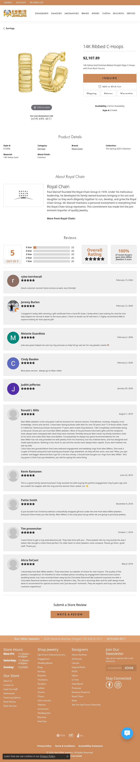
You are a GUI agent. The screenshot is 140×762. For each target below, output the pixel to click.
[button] (7, 2)
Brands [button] (85, 13)
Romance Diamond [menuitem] (81, 692)
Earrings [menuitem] (41, 671)
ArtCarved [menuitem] (76, 658)
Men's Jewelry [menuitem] (44, 700)
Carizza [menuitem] (75, 662)
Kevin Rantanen (31, 471)
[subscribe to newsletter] (129, 668)
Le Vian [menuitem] (75, 679)
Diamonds (56, 13)
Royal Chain (77, 148)
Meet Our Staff (10, 689)
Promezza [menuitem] (76, 687)
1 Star (29, 261)
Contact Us (8, 685)
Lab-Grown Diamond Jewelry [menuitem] (51, 654)
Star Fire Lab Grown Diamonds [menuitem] (86, 704)
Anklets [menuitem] (41, 687)
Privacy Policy (44, 745)
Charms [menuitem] (41, 692)
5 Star (29, 247)
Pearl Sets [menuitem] (42, 721)
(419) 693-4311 (41, 118)
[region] (41, 73)
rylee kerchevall (31, 276)
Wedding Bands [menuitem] (45, 662)
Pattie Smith (29, 500)
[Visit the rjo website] (71, 735)
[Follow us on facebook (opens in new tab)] (109, 684)
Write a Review (70, 614)
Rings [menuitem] (40, 667)
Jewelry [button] (95, 13)
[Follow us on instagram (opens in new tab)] (118, 684)
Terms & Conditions (65, 745)
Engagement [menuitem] (44, 658)
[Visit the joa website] (80, 735)
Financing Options (12, 697)
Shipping (92, 93)
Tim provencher (31, 528)
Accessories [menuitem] (43, 708)
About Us (7, 680)
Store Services (10, 705)
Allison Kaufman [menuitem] (79, 654)
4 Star (29, 250)
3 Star (29, 254)
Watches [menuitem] (42, 704)
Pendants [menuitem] (42, 683)
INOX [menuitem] (74, 671)
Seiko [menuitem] (74, 700)
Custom (106, 13)
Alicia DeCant (29, 560)
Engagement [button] (41, 13)
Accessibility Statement (90, 745)
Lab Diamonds (72, 13)
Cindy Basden (30, 359)
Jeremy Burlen (30, 302)
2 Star (29, 257)
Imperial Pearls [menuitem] (78, 667)
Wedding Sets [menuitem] (44, 712)
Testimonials (9, 693)
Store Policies (9, 701)
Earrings (10, 28)
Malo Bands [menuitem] (77, 683)
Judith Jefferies (30, 384)
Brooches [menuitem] (42, 717)
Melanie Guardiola (33, 333)
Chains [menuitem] (41, 696)
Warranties (126, 93)
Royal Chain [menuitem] (77, 696)
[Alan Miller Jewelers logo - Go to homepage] (16, 13)
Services (131, 13)
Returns (108, 93)
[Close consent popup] (67, 756)
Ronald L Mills (30, 410)
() (72, 247)
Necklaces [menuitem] (43, 679)
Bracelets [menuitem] (42, 675)
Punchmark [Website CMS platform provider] (76, 756)
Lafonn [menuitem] (75, 675)
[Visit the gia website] (61, 735)
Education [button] (118, 13)
